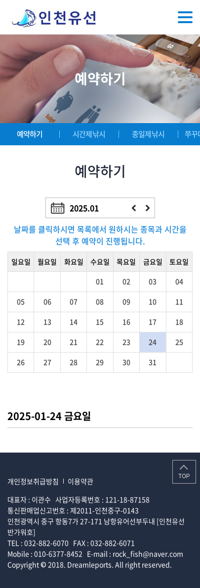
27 (47, 362)
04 (179, 281)
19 (21, 342)
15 (100, 322)
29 (100, 362)
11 (179, 301)
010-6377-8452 (58, 553)
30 (126, 362)
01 (100, 281)
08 (100, 301)
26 (21, 362)
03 (153, 281)
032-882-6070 (46, 543)
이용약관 (80, 481)
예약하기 (30, 134)
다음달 (148, 208)
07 (74, 301)
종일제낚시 (148, 134)
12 (21, 322)
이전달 (133, 208)
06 (47, 301)
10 (153, 301)
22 (100, 342)
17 (153, 322)
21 (74, 342)
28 (74, 362)
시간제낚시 (89, 134)
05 (21, 301)
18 (179, 322)
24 (153, 342)
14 (74, 322)
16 (126, 322)
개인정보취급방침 (33, 481)
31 (153, 362)
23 (126, 342)
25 (179, 342)
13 (47, 322)
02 (126, 281)
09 (126, 301)
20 (47, 342)
